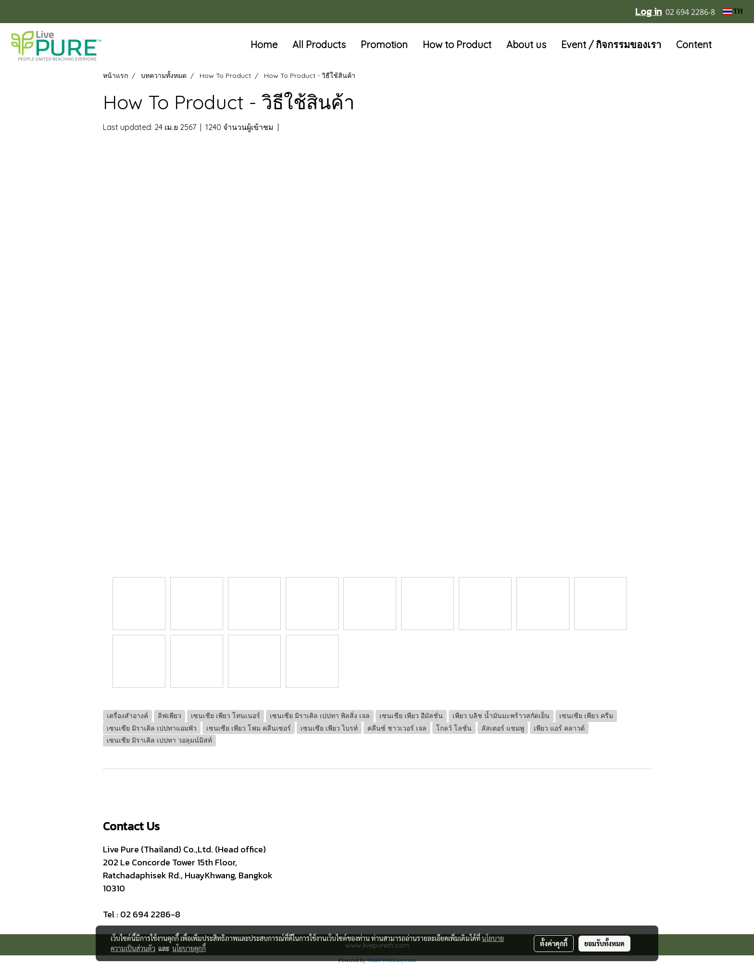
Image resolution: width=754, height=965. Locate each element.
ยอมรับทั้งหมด (604, 943)
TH (733, 11)
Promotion (384, 45)
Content (694, 45)
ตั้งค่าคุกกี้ (553, 943)
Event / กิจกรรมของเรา (611, 45)
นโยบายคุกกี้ (189, 948)
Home (264, 45)
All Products (319, 45)
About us (526, 45)
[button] (733, 45)
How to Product (457, 45)
